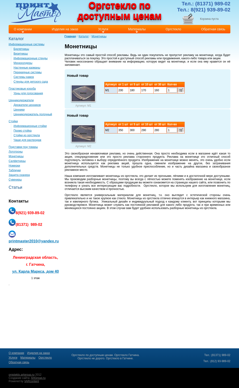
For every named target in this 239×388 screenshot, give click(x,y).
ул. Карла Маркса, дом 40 (35, 271)
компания (79, 176)
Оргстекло (150, 185)
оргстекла (131, 176)
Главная (70, 36)
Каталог (84, 36)
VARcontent (31, 381)
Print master (35, 12)
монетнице (178, 61)
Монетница (96, 204)
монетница (72, 163)
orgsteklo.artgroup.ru (22, 374)
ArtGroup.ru (38, 378)
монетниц (223, 185)
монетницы (113, 176)
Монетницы (98, 36)
